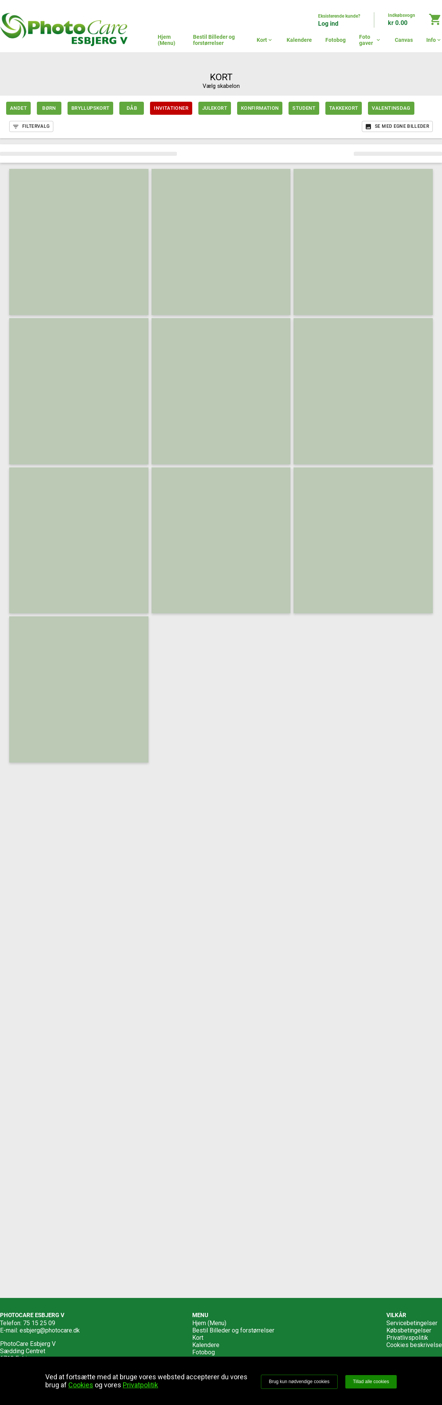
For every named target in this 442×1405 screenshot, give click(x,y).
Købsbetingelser (408, 1330)
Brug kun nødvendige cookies (299, 1381)
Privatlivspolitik (407, 1337)
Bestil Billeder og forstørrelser (214, 40)
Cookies (80, 1385)
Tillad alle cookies (371, 1381)
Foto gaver (370, 40)
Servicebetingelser (411, 1323)
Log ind (328, 23)
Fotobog (335, 40)
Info (434, 40)
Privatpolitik (140, 1385)
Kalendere (299, 40)
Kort (265, 40)
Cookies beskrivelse (414, 1345)
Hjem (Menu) (166, 40)
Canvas (404, 40)
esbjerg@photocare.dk (50, 1330)
